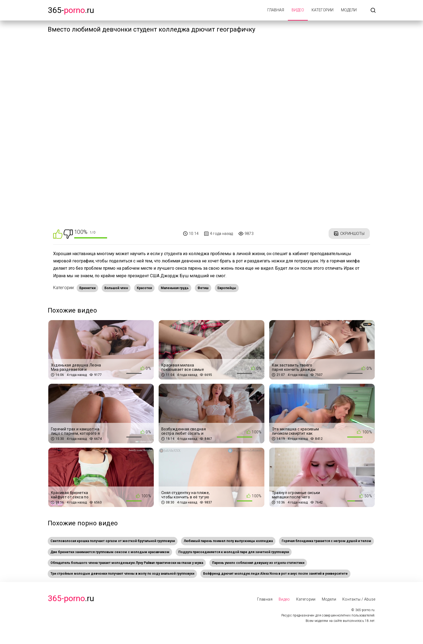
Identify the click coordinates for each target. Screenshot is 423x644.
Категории (322, 10)
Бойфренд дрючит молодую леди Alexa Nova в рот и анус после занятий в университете (275, 574)
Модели (349, 10)
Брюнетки (87, 288)
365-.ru (71, 10)
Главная (275, 10)
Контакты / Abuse (359, 599)
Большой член (116, 288)
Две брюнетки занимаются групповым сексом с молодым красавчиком (109, 552)
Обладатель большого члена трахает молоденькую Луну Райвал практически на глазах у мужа (126, 563)
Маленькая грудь (175, 288)
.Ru (71, 598)
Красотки (144, 288)
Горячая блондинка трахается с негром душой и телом (326, 541)
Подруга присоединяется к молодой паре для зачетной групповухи (233, 552)
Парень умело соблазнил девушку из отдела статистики (258, 563)
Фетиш (203, 288)
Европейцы (226, 288)
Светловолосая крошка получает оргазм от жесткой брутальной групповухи (112, 541)
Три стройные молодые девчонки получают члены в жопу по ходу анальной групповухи (122, 574)
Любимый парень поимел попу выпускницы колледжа (228, 541)
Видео (298, 10)
